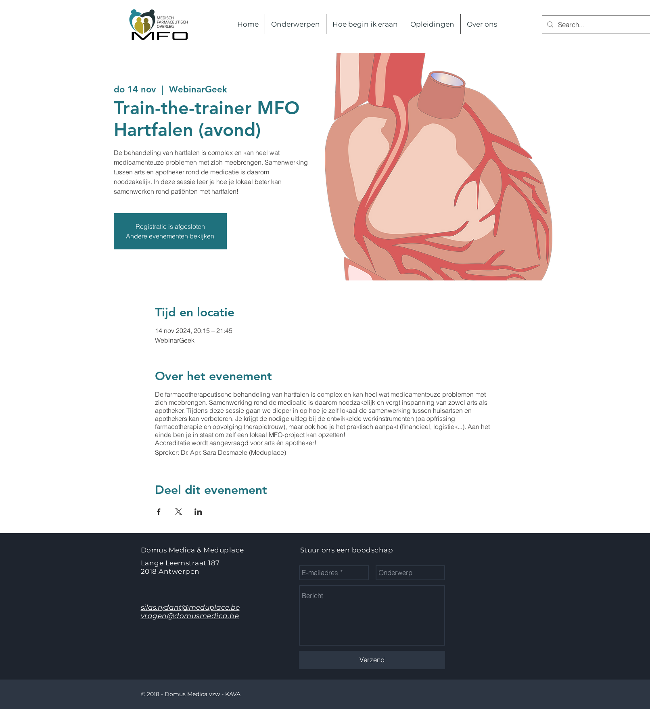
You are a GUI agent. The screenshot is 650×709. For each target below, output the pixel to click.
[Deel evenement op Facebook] (159, 511)
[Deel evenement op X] (178, 511)
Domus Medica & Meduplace (192, 550)
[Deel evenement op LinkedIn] (198, 511)
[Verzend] (372, 660)
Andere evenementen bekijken (170, 236)
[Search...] (603, 24)
